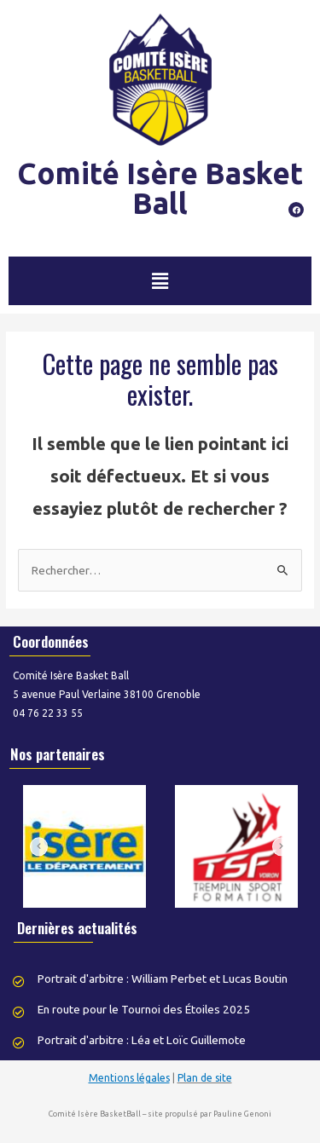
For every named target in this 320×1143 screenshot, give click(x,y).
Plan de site (204, 1077)
